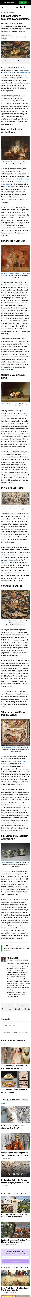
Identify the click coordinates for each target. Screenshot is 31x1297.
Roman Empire (8, 73)
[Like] (8, 1005)
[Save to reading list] (12, 60)
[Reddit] (19, 1009)
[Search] (17, 7)
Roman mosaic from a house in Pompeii (11, 747)
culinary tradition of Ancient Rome (15, 285)
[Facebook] (13, 1009)
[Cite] (25, 60)
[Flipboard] (25, 1009)
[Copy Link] (22, 1009)
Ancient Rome (9, 187)
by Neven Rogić (5, 1185)
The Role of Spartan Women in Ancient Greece (14, 1091)
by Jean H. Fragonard (11, 161)
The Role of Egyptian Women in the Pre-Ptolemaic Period (14, 1067)
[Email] (29, 1009)
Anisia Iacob (10, 37)
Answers (11, 1219)
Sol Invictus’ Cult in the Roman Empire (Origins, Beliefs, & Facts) (15, 1181)
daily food (4, 429)
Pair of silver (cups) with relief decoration (13, 862)
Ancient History (11, 12)
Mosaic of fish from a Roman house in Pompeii (14, 620)
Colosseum (25, 70)
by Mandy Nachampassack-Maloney (10, 1131)
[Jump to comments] (5, 60)
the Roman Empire (12, 560)
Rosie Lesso (5, 1219)
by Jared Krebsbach (6, 1158)
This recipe (11, 555)
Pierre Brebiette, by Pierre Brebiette (15, 507)
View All (4, 1044)
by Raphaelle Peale (10, 403)
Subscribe (23, 2)
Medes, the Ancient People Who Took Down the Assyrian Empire (14, 1154)
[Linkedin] (9, 1009)
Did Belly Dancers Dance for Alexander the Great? (13, 1126)
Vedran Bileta (6, 1244)
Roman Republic (24, 73)
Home (3, 12)
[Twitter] (16, 1009)
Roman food (25, 179)
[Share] (19, 60)
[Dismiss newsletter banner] (29, 2)
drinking (3, 370)
